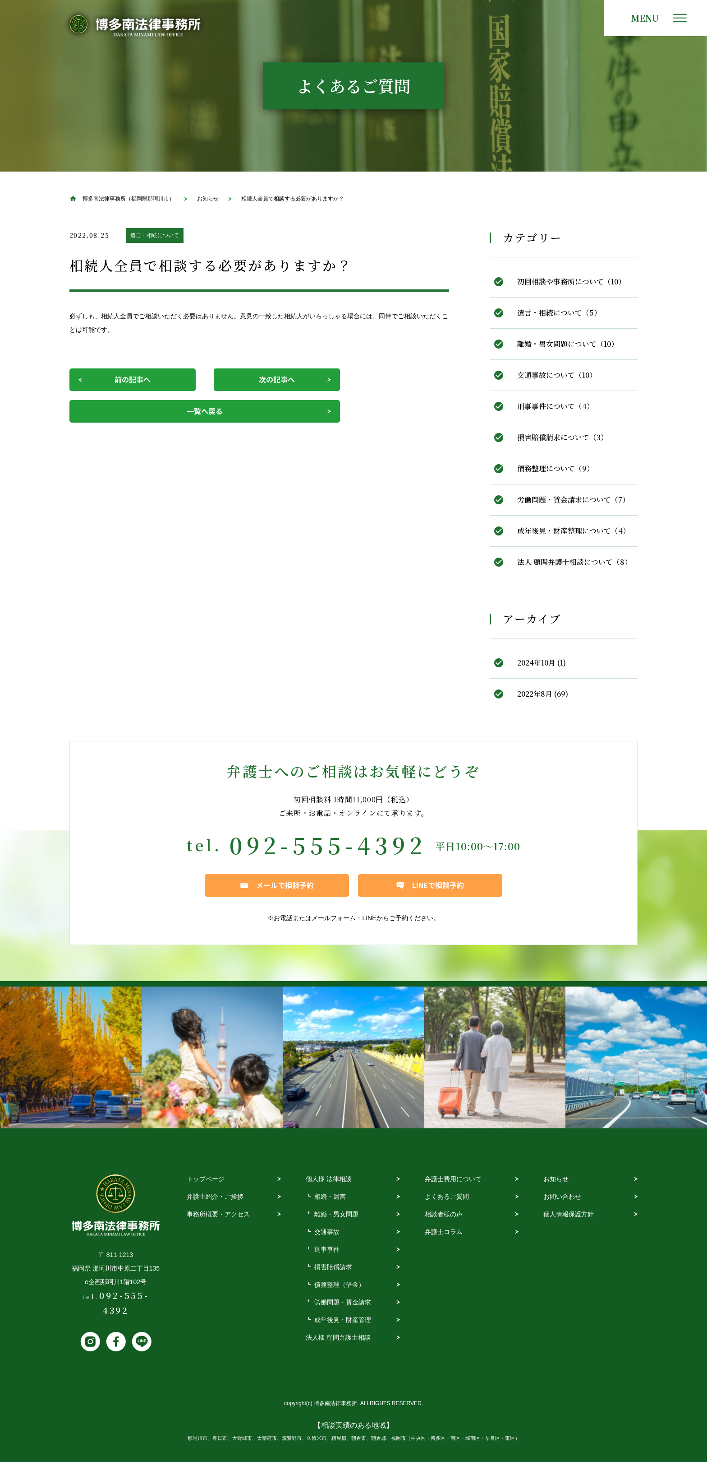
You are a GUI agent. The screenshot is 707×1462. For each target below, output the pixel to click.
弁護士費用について (453, 1179)
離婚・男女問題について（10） (567, 344)
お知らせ (556, 1179)
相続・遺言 (330, 1196)
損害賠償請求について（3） (562, 437)
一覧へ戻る (205, 410)
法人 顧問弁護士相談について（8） (574, 562)
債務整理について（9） (555, 468)
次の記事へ (277, 379)
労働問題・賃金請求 (342, 1302)
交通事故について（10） (557, 375)
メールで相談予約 (285, 885)
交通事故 (327, 1231)
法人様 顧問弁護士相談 (338, 1337)
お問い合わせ (562, 1196)
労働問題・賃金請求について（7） (573, 499)
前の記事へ (133, 379)
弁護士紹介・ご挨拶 (215, 1196)
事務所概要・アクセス (218, 1214)
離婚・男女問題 (336, 1214)
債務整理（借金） (339, 1284)
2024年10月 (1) (541, 662)
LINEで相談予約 (438, 885)
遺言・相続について (154, 235)
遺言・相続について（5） (559, 312)
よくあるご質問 (447, 1196)
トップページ (206, 1179)
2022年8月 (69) (542, 694)
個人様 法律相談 (329, 1179)
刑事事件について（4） (555, 406)
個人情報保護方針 (568, 1214)
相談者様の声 (444, 1214)
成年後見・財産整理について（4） (573, 531)
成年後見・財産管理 (342, 1319)
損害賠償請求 (333, 1267)
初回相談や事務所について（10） (571, 281)
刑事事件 (327, 1249)
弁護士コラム (444, 1231)
